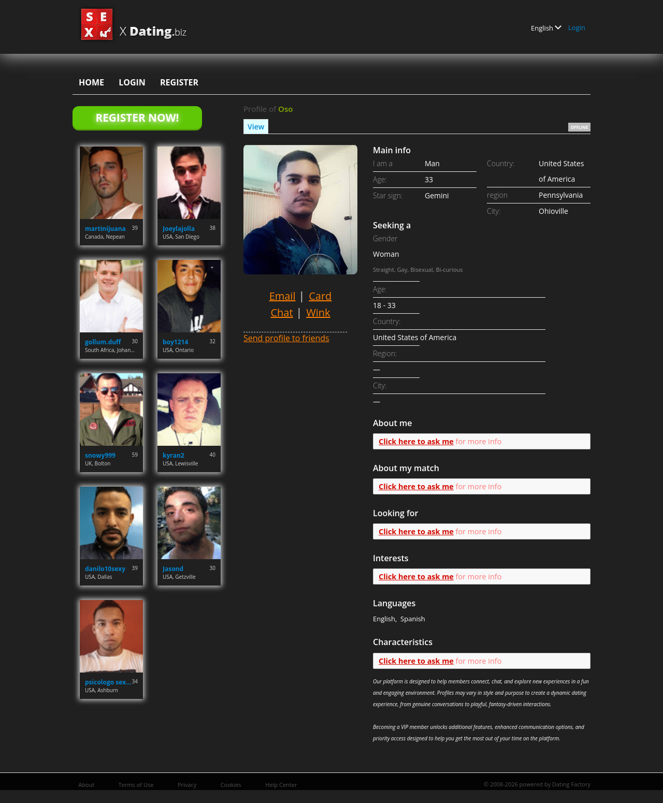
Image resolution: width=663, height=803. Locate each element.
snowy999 (100, 455)
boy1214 (175, 342)
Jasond (173, 568)
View (256, 127)
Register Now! (137, 117)
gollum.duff (103, 342)
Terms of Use (136, 785)
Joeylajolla (179, 228)
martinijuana (105, 228)
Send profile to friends (286, 338)
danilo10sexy (105, 568)
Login (576, 27)
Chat (281, 312)
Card (320, 296)
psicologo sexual (108, 682)
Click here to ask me (416, 441)
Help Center (281, 785)
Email (282, 296)
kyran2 (173, 455)
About (86, 785)
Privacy (187, 785)
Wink (318, 312)
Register (179, 82)
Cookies (231, 785)
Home (91, 82)
